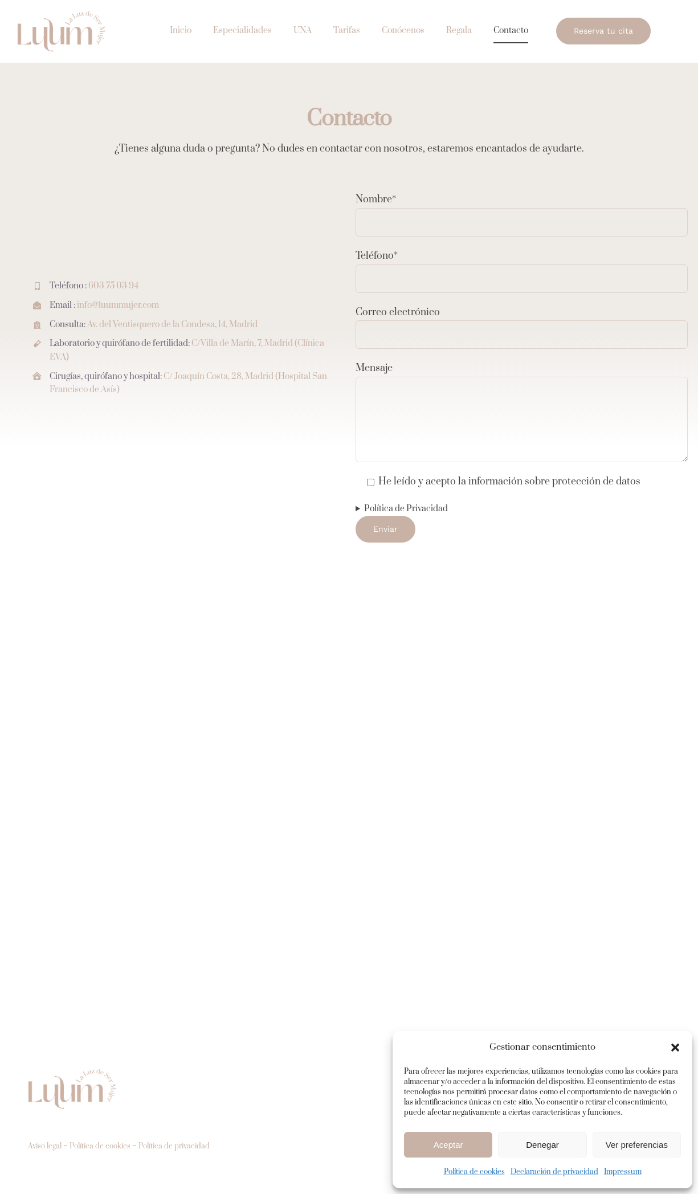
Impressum (623, 1171)
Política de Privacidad (406, 508)
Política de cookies (474, 1171)
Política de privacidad (174, 1146)
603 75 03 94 (113, 286)
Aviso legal (45, 1146)
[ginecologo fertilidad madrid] (62, 13)
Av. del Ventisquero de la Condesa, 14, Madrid (172, 324)
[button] (675, 1047)
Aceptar (448, 1145)
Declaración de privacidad (554, 1171)
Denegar (542, 1145)
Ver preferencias (637, 1145)
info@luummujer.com (118, 305)
